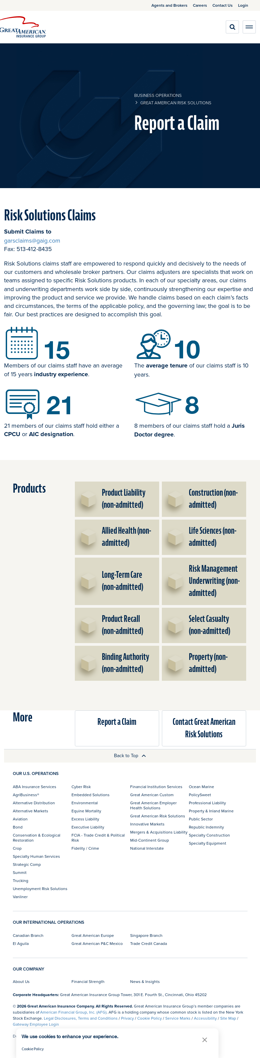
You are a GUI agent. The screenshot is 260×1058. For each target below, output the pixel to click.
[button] (204, 1040)
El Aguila (21, 943)
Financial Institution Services (156, 786)
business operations (158, 95)
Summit (20, 872)
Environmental (84, 803)
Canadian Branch (28, 935)
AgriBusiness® (26, 795)
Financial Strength (88, 981)
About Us (21, 981)
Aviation (20, 819)
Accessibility (205, 1018)
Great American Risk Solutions (175, 103)
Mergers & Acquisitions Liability (158, 832)
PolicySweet (200, 795)
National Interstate (147, 848)
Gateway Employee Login (36, 1024)
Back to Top (130, 755)
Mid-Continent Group (149, 840)
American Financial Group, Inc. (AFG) (73, 1012)
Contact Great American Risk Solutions (204, 728)
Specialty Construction (209, 835)
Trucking (20, 880)
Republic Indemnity (206, 827)
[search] (232, 27)
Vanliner (20, 897)
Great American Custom (152, 795)
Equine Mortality (86, 811)
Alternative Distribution (34, 803)
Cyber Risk (81, 786)
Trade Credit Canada (148, 943)
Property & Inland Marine (211, 811)
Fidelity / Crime (85, 848)
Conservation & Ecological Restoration (36, 837)
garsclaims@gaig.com (32, 240)
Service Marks (178, 1018)
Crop (17, 848)
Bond (18, 827)
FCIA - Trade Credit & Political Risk (98, 837)
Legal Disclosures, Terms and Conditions (81, 1018)
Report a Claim (116, 722)
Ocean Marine (201, 786)
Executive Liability (87, 827)
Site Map (228, 1018)
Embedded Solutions (90, 795)
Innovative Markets (147, 824)
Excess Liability (85, 819)
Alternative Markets (30, 811)
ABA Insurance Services (34, 786)
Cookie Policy (149, 1018)
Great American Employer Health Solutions (153, 805)
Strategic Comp (27, 864)
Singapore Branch (146, 935)
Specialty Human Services (36, 856)
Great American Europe (92, 935)
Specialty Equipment (207, 843)
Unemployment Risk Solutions (40, 888)
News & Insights (145, 981)
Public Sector (201, 819)
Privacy (127, 1018)
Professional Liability (207, 803)
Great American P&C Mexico (97, 943)
